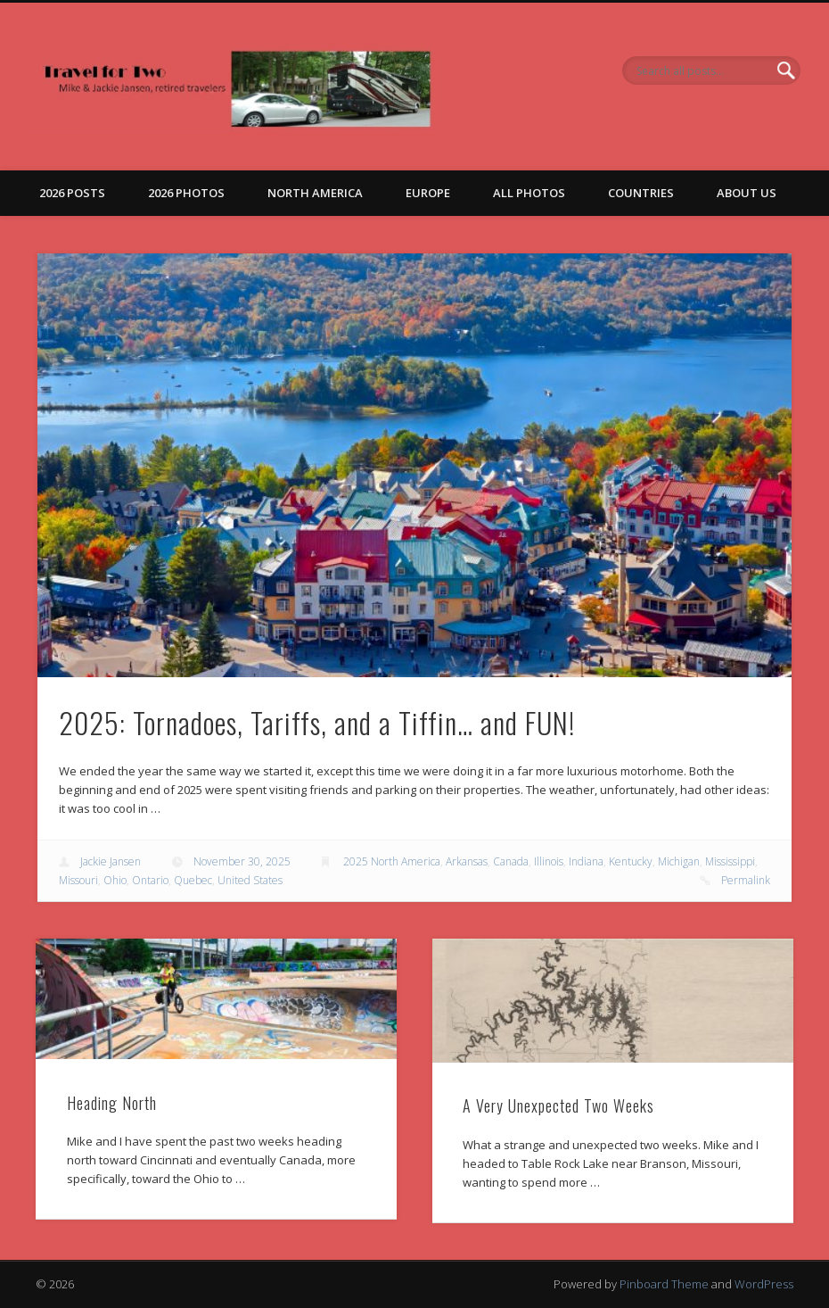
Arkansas (467, 861)
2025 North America (391, 861)
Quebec (193, 880)
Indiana (586, 861)
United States (250, 880)
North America (315, 193)
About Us (746, 193)
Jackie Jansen (110, 861)
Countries (641, 193)
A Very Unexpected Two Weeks (558, 1105)
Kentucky (631, 861)
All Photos (529, 193)
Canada (511, 861)
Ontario (150, 880)
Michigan (679, 861)
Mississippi (730, 861)
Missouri (78, 880)
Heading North (112, 1102)
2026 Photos (186, 193)
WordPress (764, 1284)
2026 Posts (72, 193)
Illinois (548, 861)
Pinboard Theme (664, 1284)
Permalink (745, 880)
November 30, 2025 (242, 861)
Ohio (115, 880)
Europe (428, 193)
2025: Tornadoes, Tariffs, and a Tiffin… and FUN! (317, 722)
